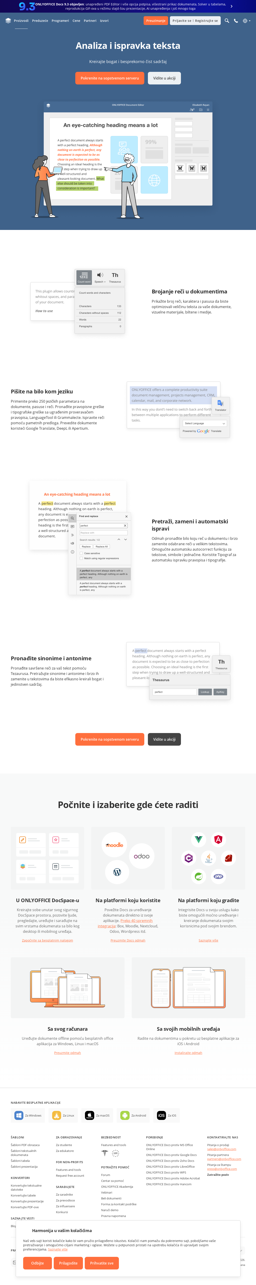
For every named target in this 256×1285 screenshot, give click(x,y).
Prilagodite (68, 1263)
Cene (76, 20)
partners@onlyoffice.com (224, 1159)
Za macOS (102, 1115)
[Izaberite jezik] (246, 20)
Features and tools (68, 1170)
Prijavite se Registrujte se (195, 20)
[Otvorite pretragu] (227, 20)
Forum (105, 1175)
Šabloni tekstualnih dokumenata (23, 1153)
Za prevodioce (65, 1200)
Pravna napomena (113, 1216)
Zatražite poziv (218, 1175)
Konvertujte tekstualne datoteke (26, 1187)
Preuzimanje (155, 20)
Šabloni (17, 1137)
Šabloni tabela (20, 1161)
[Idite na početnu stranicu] (8, 20)
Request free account (70, 1176)
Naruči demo (109, 1210)
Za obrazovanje (69, 1137)
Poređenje (154, 1137)
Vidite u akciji (164, 78)
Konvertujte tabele (23, 1195)
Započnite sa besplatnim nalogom (47, 940)
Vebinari (106, 1192)
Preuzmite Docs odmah (128, 940)
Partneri (90, 20)
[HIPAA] (104, 1154)
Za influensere (65, 1206)
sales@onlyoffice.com (221, 1149)
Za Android (138, 1115)
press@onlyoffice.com (222, 1169)
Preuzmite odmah (67, 1053)
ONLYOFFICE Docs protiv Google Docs (171, 1155)
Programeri (60, 20)
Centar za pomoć (112, 1181)
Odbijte (37, 1263)
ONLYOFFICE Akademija (117, 1187)
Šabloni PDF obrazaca (25, 1145)
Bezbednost (111, 1137)
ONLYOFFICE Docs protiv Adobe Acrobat (173, 1178)
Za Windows (33, 1115)
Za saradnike (64, 1194)
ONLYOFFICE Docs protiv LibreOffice (170, 1167)
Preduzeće (40, 20)
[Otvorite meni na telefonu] (236, 20)
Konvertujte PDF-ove (25, 1207)
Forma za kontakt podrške (118, 1204)
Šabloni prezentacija (24, 1167)
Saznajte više (208, 940)
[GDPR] (115, 1154)
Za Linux (68, 1115)
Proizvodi (21, 20)
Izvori (104, 20)
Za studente (64, 1145)
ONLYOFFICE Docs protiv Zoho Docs (170, 1161)
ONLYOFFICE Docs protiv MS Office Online (169, 1147)
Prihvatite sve (102, 1263)
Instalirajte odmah (188, 1053)
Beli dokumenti (111, 1198)
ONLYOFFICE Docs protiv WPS (166, 1172)
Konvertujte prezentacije (27, 1201)
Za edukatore (65, 1151)
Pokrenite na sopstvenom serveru (110, 78)
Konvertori (20, 1178)
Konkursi (62, 1212)
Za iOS (172, 1115)
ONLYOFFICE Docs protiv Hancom (168, 1184)
